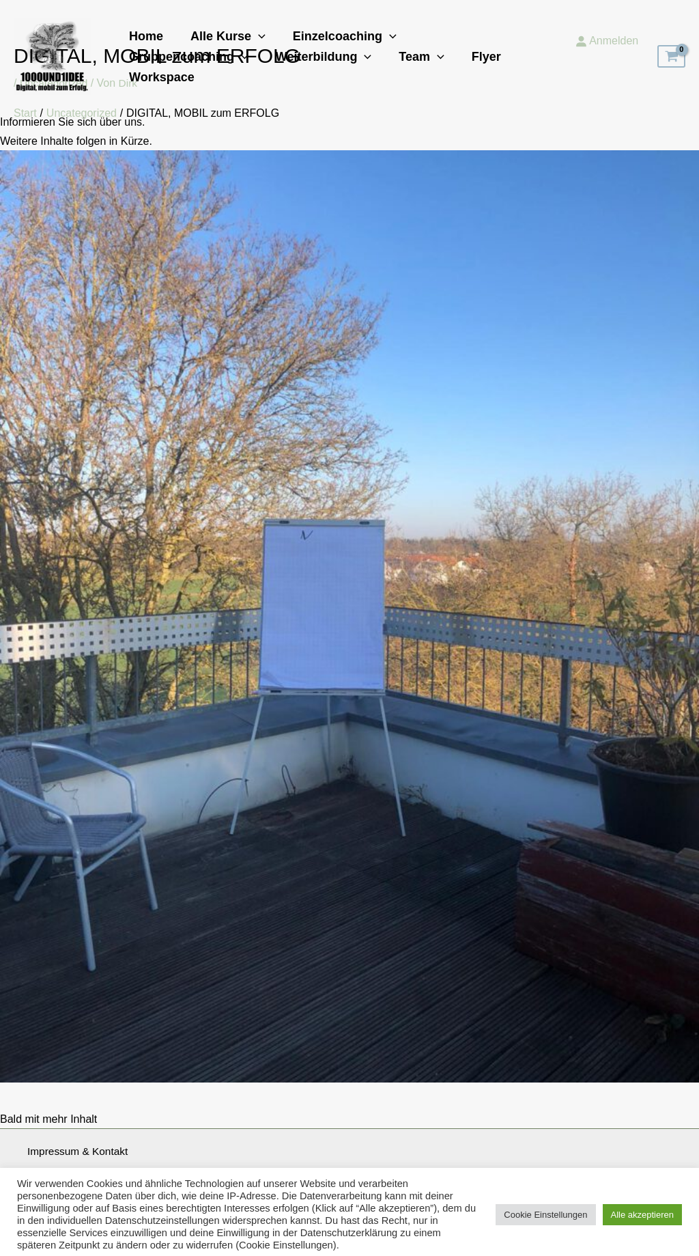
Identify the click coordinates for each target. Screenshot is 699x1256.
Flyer (332, 67)
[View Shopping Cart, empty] (671, 56)
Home (145, 46)
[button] (254, 46)
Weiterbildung (175, 67)
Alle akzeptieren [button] (642, 1210)
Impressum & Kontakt (79, 1152)
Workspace (405, 67)
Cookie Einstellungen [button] (545, 1210)
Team (270, 67)
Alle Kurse (223, 46)
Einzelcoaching (338, 46)
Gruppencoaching (474, 46)
